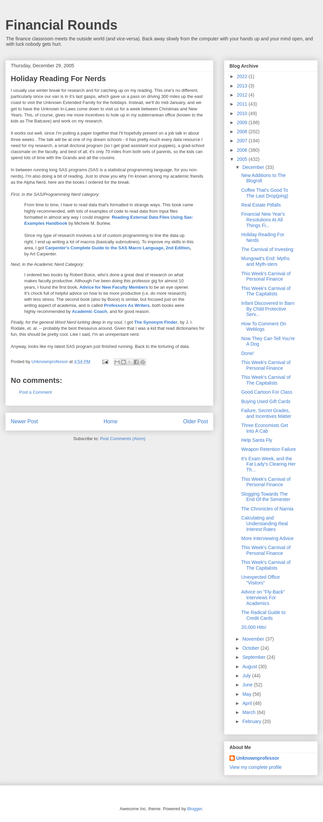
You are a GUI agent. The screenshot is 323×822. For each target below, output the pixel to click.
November (253, 639)
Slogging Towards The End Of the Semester (265, 496)
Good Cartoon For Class (266, 392)
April (247, 703)
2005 (243, 159)
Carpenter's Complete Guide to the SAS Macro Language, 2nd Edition (117, 247)
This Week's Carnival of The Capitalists (265, 291)
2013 (243, 85)
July (247, 675)
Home (111, 421)
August (250, 666)
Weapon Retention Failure (268, 449)
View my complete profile (255, 767)
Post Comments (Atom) (122, 438)
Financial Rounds (61, 24)
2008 (243, 131)
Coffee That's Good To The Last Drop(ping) (264, 193)
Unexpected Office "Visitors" (260, 579)
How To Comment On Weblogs (263, 326)
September (254, 657)
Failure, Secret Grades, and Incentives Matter (266, 413)
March (249, 712)
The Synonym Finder (156, 322)
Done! (247, 353)
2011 (243, 104)
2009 (243, 122)
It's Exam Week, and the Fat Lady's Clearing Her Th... (268, 464)
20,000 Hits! (253, 627)
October (251, 648)
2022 (243, 76)
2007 (243, 140)
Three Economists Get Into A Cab (264, 428)
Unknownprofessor (257, 758)
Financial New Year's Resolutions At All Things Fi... (263, 219)
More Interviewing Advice (267, 538)
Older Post (195, 421)
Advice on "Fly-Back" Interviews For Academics (263, 597)
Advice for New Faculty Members (113, 287)
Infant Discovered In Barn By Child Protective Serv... (267, 308)
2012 (243, 95)
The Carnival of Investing (267, 249)
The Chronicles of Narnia (267, 508)
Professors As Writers (127, 305)
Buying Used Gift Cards (265, 401)
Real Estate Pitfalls (261, 205)
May (247, 694)
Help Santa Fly (256, 440)
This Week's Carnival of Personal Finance (265, 276)
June (248, 684)
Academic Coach (89, 311)
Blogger (194, 808)
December (253, 167)
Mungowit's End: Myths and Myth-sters (265, 261)
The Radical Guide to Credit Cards (263, 615)
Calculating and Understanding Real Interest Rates (264, 523)
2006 (243, 150)
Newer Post (24, 421)
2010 (243, 113)
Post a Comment (35, 392)
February (252, 721)
